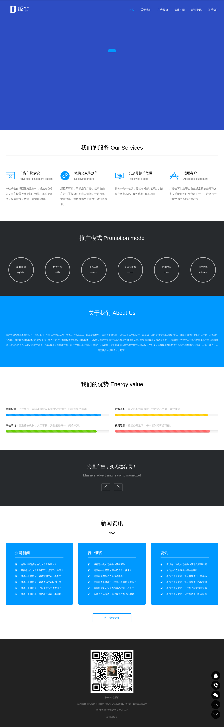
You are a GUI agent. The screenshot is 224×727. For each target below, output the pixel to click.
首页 (131, 9)
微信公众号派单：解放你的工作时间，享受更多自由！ (48, 582)
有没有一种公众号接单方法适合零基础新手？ (189, 564)
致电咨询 (215, 685)
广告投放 (163, 9)
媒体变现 (179, 9)
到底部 (215, 714)
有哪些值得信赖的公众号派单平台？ (39, 564)
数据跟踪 (167, 270)
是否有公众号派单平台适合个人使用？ (113, 570)
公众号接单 (130, 270)
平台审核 (94, 270)
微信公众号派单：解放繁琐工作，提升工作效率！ (45, 576)
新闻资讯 (196, 9)
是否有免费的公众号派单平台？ (109, 576)
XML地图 (123, 710)
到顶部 (215, 704)
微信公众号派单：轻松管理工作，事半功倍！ (189, 576)
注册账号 (21, 270)
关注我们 (215, 694)
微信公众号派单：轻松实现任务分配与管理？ (116, 594)
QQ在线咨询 (215, 675)
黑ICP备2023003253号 (107, 710)
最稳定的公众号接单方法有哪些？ (110, 564)
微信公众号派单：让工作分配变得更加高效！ (189, 588)
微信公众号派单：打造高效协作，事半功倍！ (43, 594)
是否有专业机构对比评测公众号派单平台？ (115, 582)
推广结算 (203, 270)
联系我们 (213, 9)
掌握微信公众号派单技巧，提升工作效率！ (42, 570)
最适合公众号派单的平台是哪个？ (183, 570)
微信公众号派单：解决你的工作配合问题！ (188, 594)
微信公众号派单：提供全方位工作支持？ (41, 588)
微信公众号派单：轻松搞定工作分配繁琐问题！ (190, 582)
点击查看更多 (112, 617)
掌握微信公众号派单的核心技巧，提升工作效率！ (118, 588)
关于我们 (146, 9)
